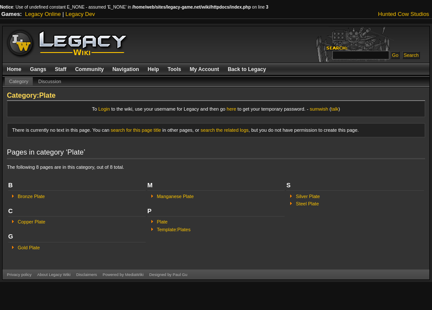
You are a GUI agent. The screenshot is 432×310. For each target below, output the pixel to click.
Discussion (49, 81)
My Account (204, 69)
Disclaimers (86, 275)
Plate (162, 221)
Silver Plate (308, 196)
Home (14, 69)
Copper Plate (31, 221)
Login (104, 109)
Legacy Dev (80, 14)
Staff (60, 69)
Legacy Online (43, 14)
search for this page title (136, 130)
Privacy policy (19, 275)
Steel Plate (307, 203)
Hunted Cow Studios (403, 14)
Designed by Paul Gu (168, 275)
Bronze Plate (31, 196)
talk (334, 109)
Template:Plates (174, 229)
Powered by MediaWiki (123, 275)
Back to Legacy (247, 69)
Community (89, 69)
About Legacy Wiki (53, 275)
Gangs (38, 69)
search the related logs (224, 130)
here (231, 109)
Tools (174, 69)
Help (153, 69)
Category (18, 81)
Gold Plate (29, 247)
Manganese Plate (175, 196)
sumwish (319, 109)
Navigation (126, 69)
